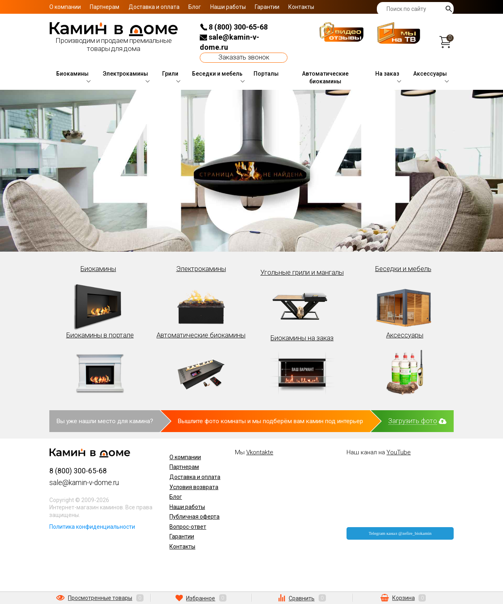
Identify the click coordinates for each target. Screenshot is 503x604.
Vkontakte (259, 452)
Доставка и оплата (154, 7)
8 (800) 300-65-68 (234, 27)
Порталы (266, 73)
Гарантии (267, 7)
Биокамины (72, 73)
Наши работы (228, 7)
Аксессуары (430, 73)
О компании (65, 7)
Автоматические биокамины (325, 77)
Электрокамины (125, 73)
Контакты (301, 7)
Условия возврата (193, 487)
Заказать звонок (243, 57)
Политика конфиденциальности (92, 526)
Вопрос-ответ (187, 526)
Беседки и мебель (217, 73)
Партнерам (104, 7)
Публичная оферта (194, 516)
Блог (194, 7)
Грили (170, 73)
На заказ (387, 73)
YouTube (399, 452)
